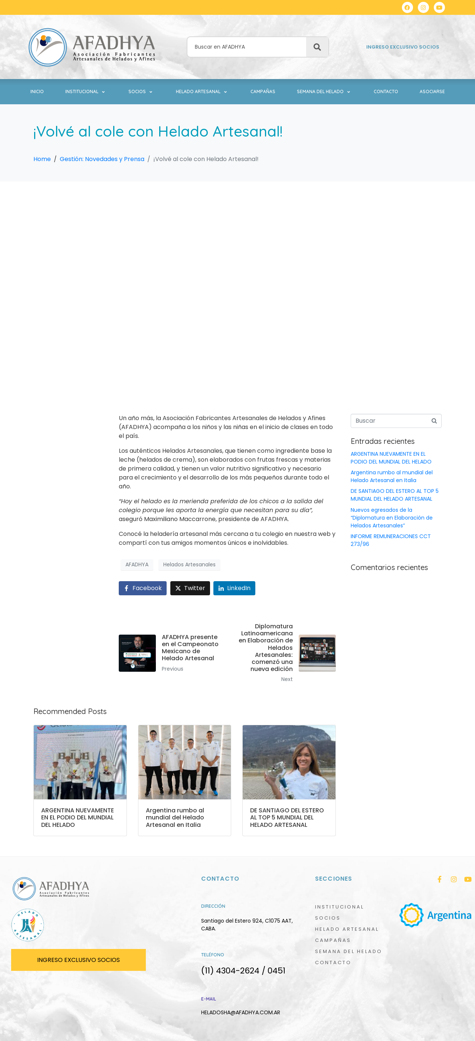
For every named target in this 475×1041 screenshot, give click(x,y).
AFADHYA (136, 564)
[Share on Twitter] (190, 588)
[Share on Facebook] (143, 588)
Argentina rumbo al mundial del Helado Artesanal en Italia (392, 476)
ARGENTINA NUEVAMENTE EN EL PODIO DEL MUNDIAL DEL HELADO (391, 457)
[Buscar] (317, 47)
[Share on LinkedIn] (234, 588)
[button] (86, 91)
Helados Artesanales (189, 564)
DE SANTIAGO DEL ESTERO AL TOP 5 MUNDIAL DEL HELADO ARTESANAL (395, 495)
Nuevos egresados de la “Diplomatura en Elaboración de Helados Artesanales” (392, 517)
